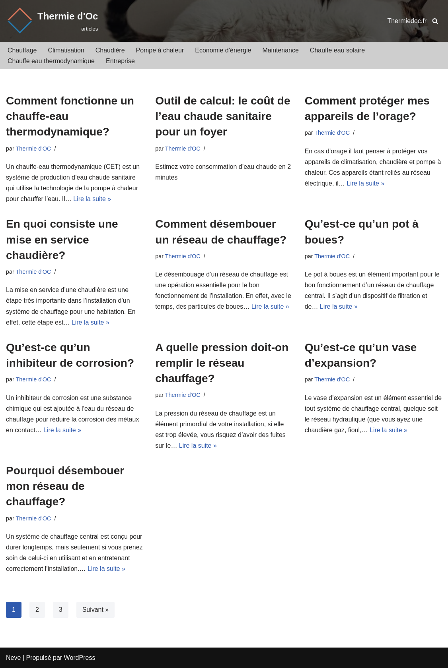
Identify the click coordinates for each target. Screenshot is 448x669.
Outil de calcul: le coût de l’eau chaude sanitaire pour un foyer (222, 116)
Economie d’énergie (223, 50)
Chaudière (110, 50)
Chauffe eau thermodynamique (51, 61)
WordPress (79, 658)
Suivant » (95, 610)
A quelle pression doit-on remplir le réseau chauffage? (221, 363)
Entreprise (120, 61)
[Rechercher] (435, 21)
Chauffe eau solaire (337, 50)
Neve (13, 658)
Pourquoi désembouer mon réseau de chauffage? (65, 487)
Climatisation (66, 50)
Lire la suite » (92, 199)
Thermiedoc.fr (407, 20)
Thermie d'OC (33, 148)
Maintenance (281, 50)
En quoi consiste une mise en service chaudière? (62, 239)
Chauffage (22, 50)
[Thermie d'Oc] (52, 21)
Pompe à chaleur (160, 50)
